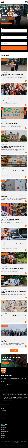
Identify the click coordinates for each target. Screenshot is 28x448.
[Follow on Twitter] (3, 385)
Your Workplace (4, 414)
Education (3, 427)
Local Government (4, 205)
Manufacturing (3, 156)
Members (3, 416)
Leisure (2, 132)
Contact (3, 418)
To (1, 41)
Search (2, 28)
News (2, 408)
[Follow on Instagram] (10, 385)
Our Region (3, 412)
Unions (2, 84)
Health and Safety (4, 23)
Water (2, 277)
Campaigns (4, 410)
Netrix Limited (19, 445)
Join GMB (5, 363)
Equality (3, 429)
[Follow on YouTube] (5, 385)
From (2, 34)
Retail (11, 23)
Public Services (4, 437)
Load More (14, 350)
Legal (2, 433)
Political (3, 435)
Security (2, 180)
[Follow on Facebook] (1, 385)
